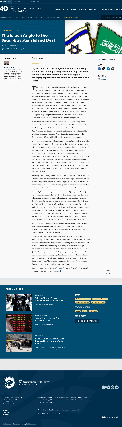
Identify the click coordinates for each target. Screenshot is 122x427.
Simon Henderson (11, 46)
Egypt (78, 311)
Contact (5, 410)
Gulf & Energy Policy (98, 302)
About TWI (41, 414)
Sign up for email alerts (87, 321)
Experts (71, 10)
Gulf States (56, 17)
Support (94, 10)
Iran (41, 17)
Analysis (59, 10)
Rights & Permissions (30, 424)
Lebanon (47, 17)
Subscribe (6, 414)
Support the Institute (54, 414)
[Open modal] (112, 17)
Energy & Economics (27, 17)
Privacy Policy (17, 424)
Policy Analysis (7, 31)
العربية (22, 49)
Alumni (65, 414)
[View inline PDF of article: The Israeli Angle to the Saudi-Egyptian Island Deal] (108, 59)
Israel (84, 311)
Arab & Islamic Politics (83, 299)
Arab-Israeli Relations (100, 299)
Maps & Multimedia (112, 10)
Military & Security (13, 17)
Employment (7, 424)
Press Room (6, 412)
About (82, 10)
